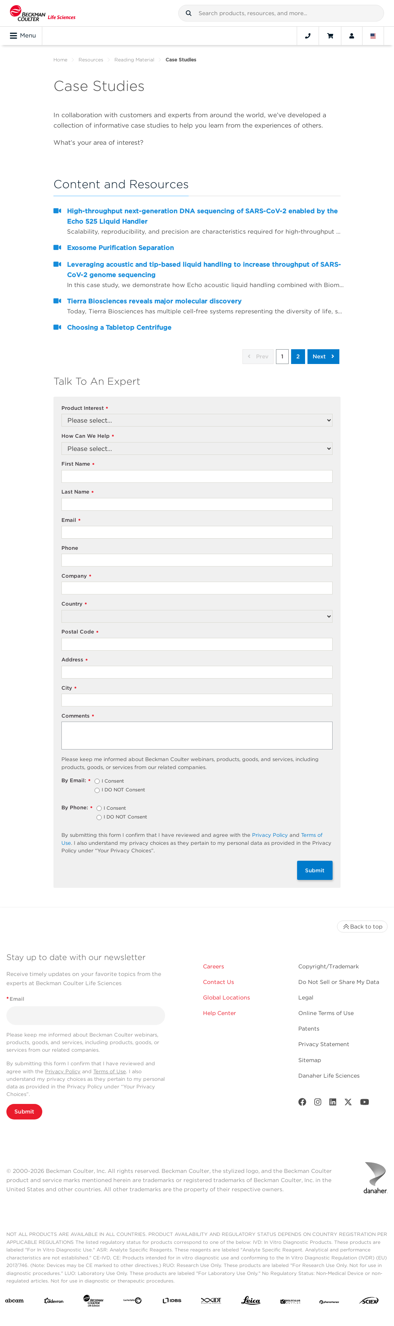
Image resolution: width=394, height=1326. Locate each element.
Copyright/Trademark (328, 966)
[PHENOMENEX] (329, 1302)
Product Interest (84, 408)
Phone (69, 548)
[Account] (351, 36)
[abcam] (14, 1302)
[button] (188, 13)
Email (71, 520)
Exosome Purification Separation (120, 248)
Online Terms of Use (326, 1013)
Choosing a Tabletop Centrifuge (119, 327)
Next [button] (323, 356)
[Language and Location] (373, 36)
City (69, 688)
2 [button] (298, 356)
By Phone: (77, 808)
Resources (91, 60)
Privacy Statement (323, 1044)
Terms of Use (109, 1071)
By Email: (76, 780)
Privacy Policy (270, 835)
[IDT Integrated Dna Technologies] (211, 1302)
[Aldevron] (53, 1302)
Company (76, 576)
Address (74, 660)
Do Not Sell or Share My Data (338, 982)
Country (74, 604)
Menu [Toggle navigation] (23, 36)
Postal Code (79, 632)
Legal (305, 997)
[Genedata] (132, 1302)
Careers (213, 966)
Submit (315, 870)
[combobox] (281, 13)
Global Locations (226, 997)
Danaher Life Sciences (329, 1075)
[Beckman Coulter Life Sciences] (93, 1302)
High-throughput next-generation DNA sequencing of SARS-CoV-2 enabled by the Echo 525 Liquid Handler (202, 216)
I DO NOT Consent (123, 790)
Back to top (362, 927)
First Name (78, 464)
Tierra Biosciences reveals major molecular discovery (154, 301)
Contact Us (218, 982)
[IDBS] (172, 1302)
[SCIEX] (369, 1302)
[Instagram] (317, 1104)
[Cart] (330, 36)
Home (60, 60)
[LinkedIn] (333, 1104)
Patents (308, 1028)
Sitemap (309, 1060)
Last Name (77, 492)
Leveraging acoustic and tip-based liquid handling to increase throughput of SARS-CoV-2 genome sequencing (204, 270)
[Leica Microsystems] (250, 1302)
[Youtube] (364, 1104)
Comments (77, 716)
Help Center (219, 1013)
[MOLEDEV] (290, 1302)
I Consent (113, 781)
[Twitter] (348, 1104)
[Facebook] (302, 1104)
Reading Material (134, 60)
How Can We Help (87, 436)
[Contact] (308, 36)
